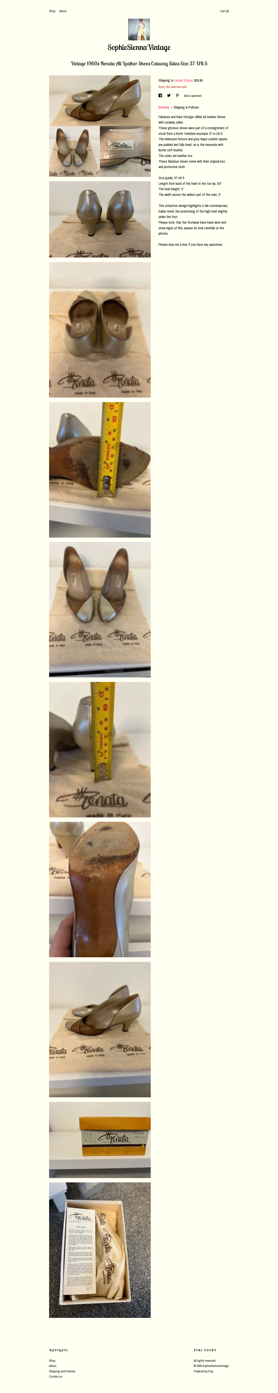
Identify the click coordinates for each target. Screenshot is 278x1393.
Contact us (55, 1376)
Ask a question (193, 96)
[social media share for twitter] (169, 96)
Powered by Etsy (203, 1371)
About (62, 11)
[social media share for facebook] (161, 96)
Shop (52, 11)
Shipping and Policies (62, 1371)
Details (164, 107)
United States (183, 80)
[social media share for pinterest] (178, 96)
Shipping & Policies (186, 107)
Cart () (224, 11)
